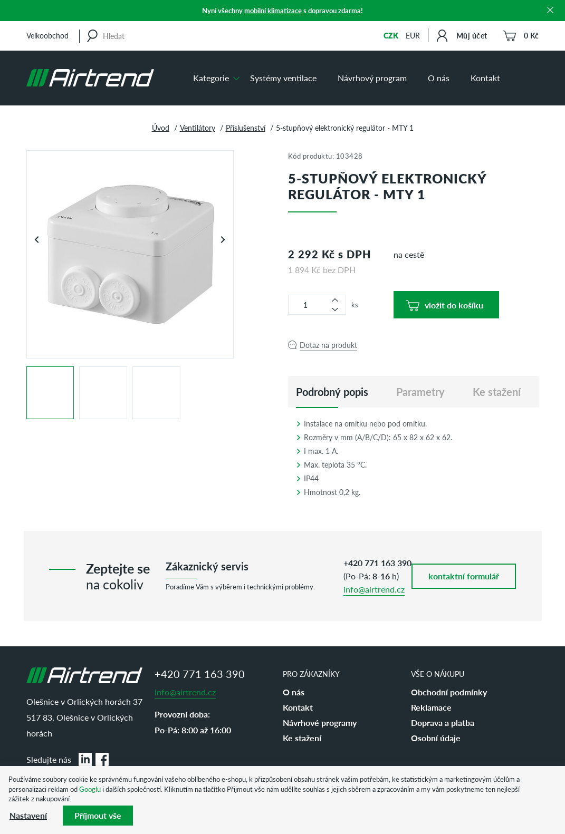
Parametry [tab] (420, 391)
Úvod (160, 127)
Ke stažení (302, 738)
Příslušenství (245, 127)
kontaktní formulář (463, 576)
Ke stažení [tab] (497, 391)
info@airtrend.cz (374, 589)
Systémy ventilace (283, 78)
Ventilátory (197, 127)
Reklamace (431, 707)
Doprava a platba (442, 722)
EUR (413, 35)
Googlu (90, 789)
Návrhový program (372, 78)
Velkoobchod (47, 35)
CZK (391, 35)
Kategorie (211, 78)
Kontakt (485, 78)
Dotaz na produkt (328, 345)
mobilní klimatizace (273, 10)
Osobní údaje (436, 738)
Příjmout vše (97, 815)
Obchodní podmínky (449, 692)
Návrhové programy (320, 722)
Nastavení (28, 815)
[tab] (332, 392)
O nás (438, 78)
